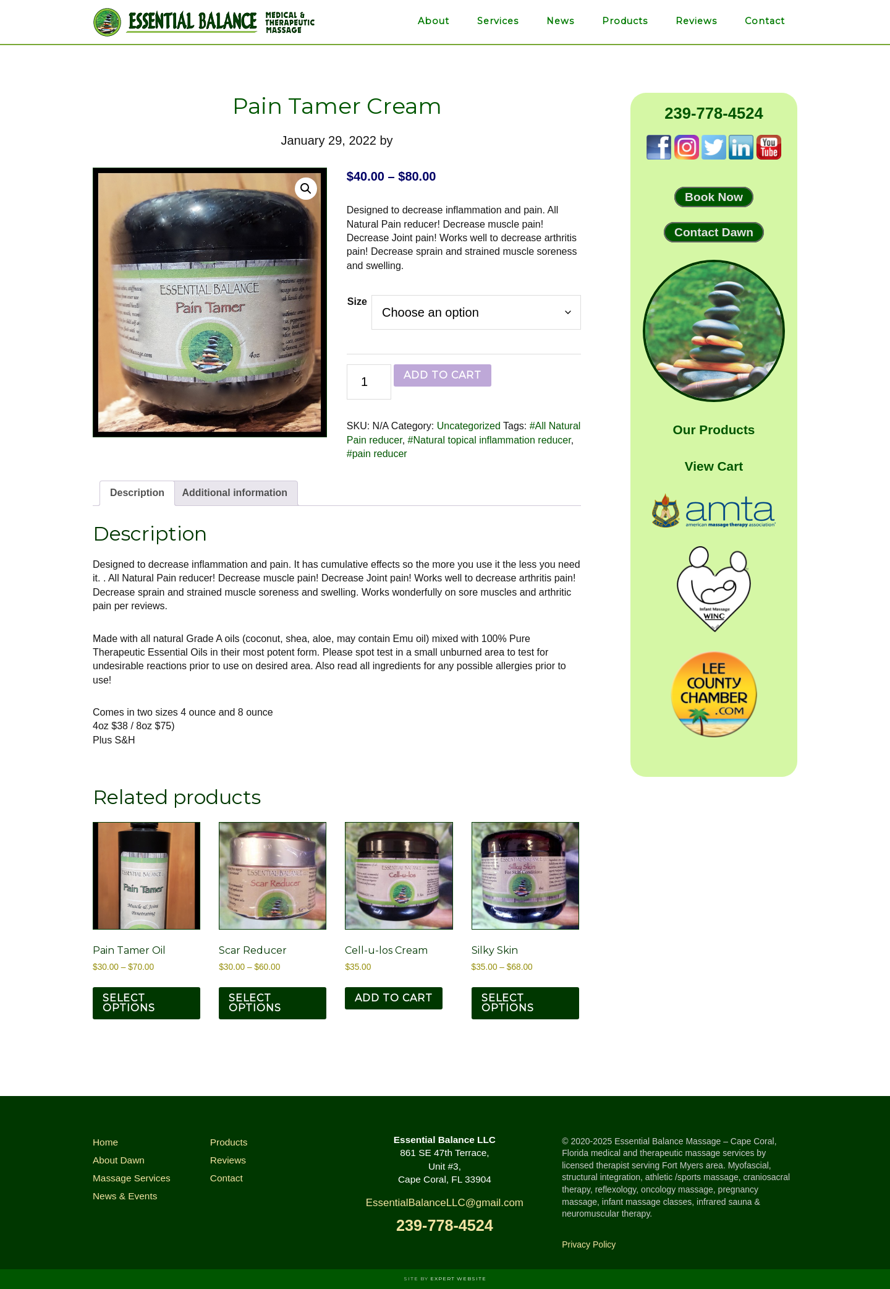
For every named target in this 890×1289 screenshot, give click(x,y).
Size (357, 301)
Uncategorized (469, 426)
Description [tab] (137, 492)
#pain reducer (377, 453)
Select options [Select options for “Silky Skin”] (507, 1003)
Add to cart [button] (394, 998)
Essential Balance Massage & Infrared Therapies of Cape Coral (204, 21)
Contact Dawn (713, 232)
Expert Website (458, 1278)
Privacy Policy (589, 1244)
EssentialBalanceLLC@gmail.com (444, 1203)
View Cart (714, 466)
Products (229, 1142)
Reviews (228, 1160)
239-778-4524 (713, 113)
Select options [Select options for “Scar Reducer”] (255, 1003)
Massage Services (132, 1178)
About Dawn (119, 1160)
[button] (306, 189)
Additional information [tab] (234, 492)
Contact (226, 1178)
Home (105, 1142)
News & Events (125, 1196)
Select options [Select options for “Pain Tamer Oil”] (129, 1003)
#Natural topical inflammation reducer (489, 440)
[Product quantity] (369, 382)
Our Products (714, 429)
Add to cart (442, 375)
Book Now (714, 197)
